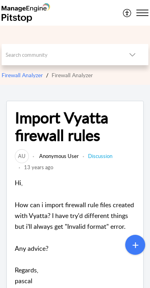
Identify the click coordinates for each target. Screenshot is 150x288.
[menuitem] (127, 13)
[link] (22, 156)
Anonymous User (58, 156)
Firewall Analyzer (22, 75)
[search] (59, 54)
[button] (127, 13)
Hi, (75, 232)
